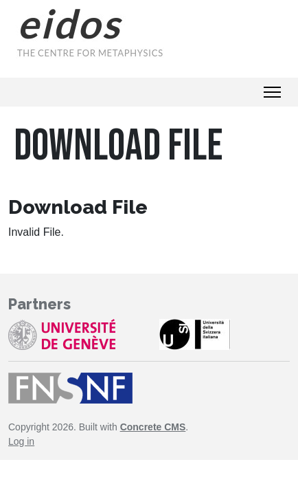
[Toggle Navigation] (272, 92)
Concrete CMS (153, 426)
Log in (21, 441)
